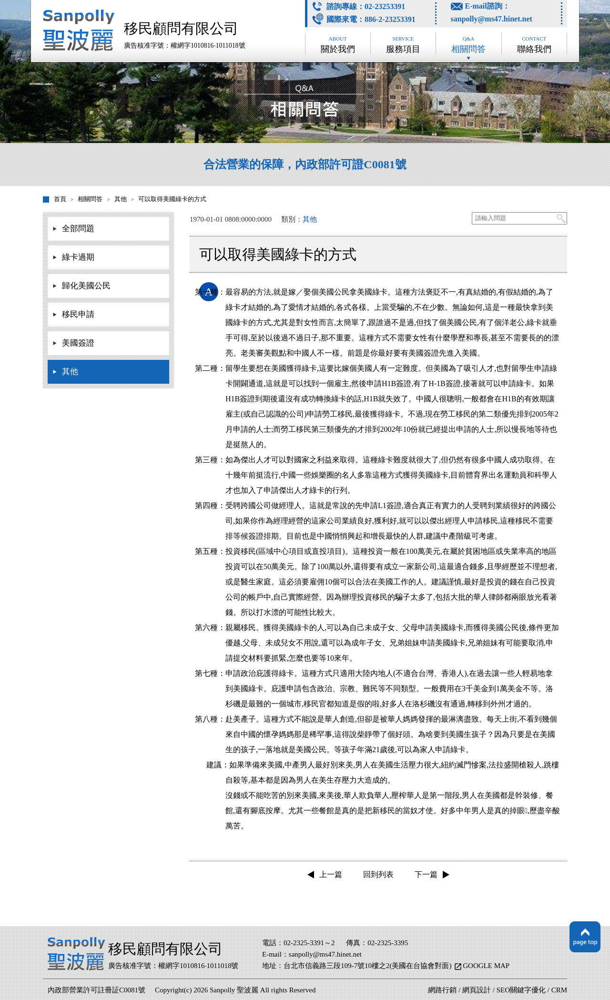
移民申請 (78, 314)
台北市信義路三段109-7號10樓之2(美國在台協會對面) (368, 965)
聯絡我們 (534, 45)
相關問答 (468, 45)
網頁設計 (476, 990)
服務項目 (403, 45)
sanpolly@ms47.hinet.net (491, 19)
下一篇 (426, 874)
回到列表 (378, 874)
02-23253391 (385, 6)
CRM (559, 990)
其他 (70, 371)
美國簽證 (78, 342)
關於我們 (338, 45)
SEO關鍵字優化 (521, 990)
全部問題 (78, 228)
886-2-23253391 (390, 19)
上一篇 (330, 874)
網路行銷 (442, 990)
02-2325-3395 (387, 943)
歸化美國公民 (86, 285)
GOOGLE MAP (486, 965)
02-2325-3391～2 (309, 943)
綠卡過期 (78, 257)
